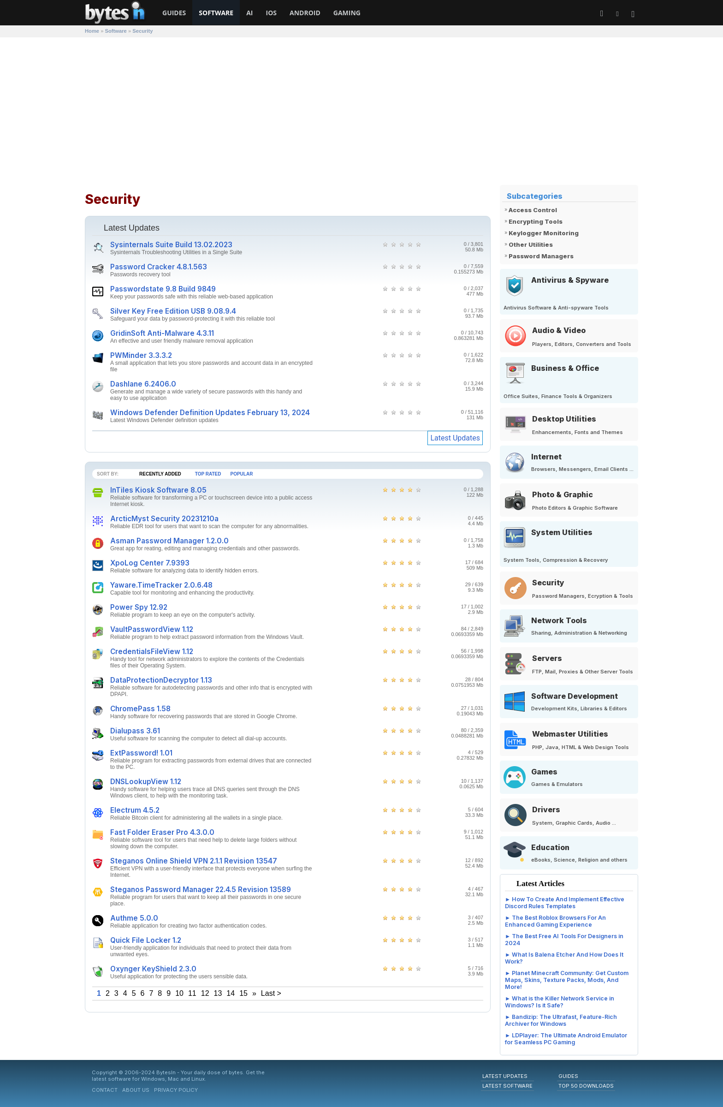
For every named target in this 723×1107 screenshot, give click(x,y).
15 (243, 993)
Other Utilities (531, 244)
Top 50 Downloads (586, 1086)
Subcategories (535, 196)
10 (179, 993)
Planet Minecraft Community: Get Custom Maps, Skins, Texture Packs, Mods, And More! (566, 980)
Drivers (546, 809)
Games (544, 771)
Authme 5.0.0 (134, 918)
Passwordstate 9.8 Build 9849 (163, 289)
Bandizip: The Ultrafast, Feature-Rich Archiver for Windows (561, 1020)
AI (249, 12)
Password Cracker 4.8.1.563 (158, 266)
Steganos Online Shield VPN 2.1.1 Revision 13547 (193, 861)
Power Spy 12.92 (138, 607)
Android (305, 12)
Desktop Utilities (564, 418)
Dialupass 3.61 (135, 730)
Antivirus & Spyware (570, 280)
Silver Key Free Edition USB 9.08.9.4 (173, 311)
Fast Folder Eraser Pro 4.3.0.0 (162, 832)
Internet (546, 456)
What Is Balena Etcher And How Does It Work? (564, 958)
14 (230, 993)
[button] (633, 14)
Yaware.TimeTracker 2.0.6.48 (161, 585)
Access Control (533, 210)
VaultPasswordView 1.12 (151, 629)
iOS (271, 12)
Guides (174, 12)
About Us (135, 1090)
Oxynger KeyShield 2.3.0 (153, 968)
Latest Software (507, 1086)
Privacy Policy (176, 1090)
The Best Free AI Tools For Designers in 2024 (564, 939)
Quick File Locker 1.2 (145, 940)
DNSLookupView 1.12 (145, 781)
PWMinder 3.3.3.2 (141, 355)
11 (192, 993)
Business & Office (565, 368)
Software (216, 12)
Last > (271, 993)
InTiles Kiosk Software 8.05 (158, 490)
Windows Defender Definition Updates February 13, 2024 (210, 412)
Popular (242, 473)
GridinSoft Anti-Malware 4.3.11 (162, 333)
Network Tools (559, 620)
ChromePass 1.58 (140, 708)
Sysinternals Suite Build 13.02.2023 (171, 244)
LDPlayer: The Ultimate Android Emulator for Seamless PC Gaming (566, 1039)
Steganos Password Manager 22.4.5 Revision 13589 (200, 889)
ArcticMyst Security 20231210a (164, 518)
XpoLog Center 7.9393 (150, 563)
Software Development (574, 696)
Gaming (347, 12)
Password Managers (541, 256)
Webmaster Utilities (570, 733)
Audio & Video (559, 330)
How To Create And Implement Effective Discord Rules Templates (564, 903)
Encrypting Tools (536, 221)
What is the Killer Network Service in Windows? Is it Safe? (559, 1002)
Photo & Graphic (562, 494)
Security (548, 582)
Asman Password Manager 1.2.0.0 (169, 540)
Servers (547, 658)
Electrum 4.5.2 (135, 810)
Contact (105, 1090)
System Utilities (562, 532)
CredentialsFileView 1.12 (151, 651)
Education (550, 847)
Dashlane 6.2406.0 (143, 384)
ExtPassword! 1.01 (141, 753)
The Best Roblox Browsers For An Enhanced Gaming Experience (555, 921)
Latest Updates (455, 438)
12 (205, 993)
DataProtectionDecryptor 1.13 (161, 680)
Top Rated (208, 473)
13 (218, 993)
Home (92, 31)
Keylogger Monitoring (544, 233)
